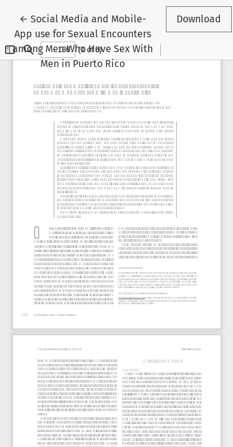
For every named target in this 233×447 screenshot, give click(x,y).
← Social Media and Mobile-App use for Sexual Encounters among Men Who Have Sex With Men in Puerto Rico (82, 40)
